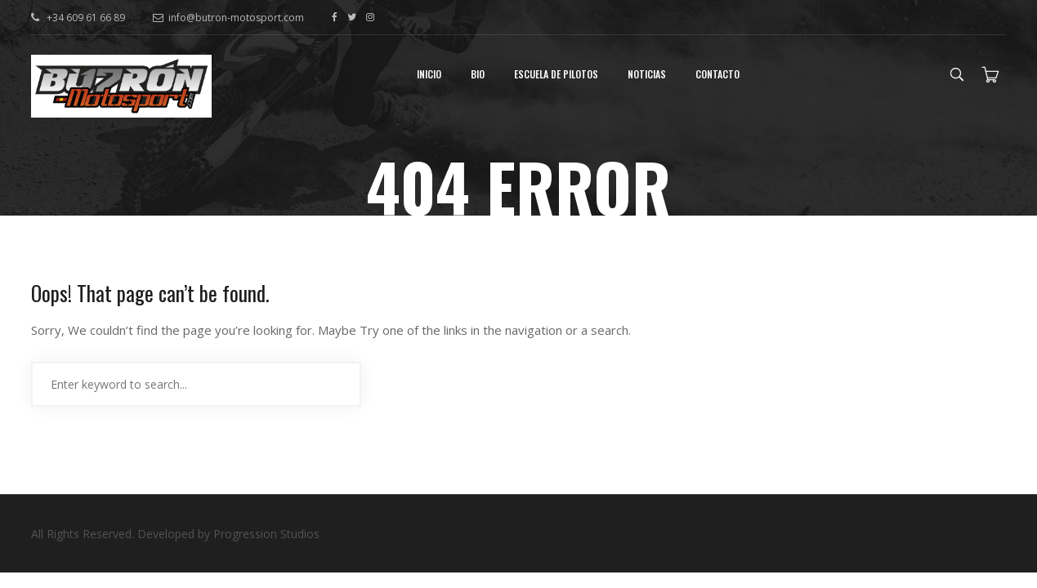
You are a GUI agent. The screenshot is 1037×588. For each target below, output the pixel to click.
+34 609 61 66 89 (84, 17)
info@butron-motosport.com (228, 17)
